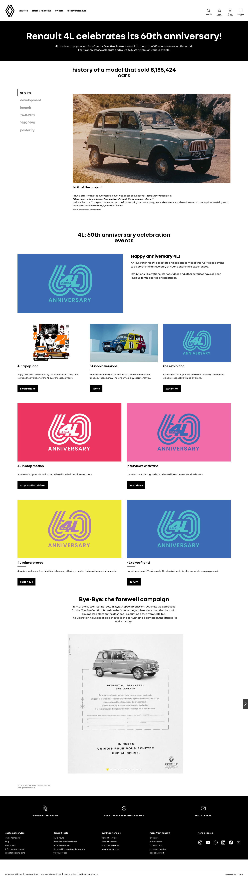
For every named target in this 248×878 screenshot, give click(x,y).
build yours (58, 837)
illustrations (27, 388)
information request (14, 849)
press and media (158, 849)
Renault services (109, 837)
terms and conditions (51, 874)
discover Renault (76, 10)
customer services (110, 845)
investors (154, 837)
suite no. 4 (26, 581)
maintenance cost (110, 849)
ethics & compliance (88, 874)
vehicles (23, 10)
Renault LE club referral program (69, 849)
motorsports (156, 841)
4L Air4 (133, 581)
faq (7, 841)
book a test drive (61, 845)
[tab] (45, 92)
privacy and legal (13, 874)
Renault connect (109, 841)
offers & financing (41, 10)
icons (96, 388)
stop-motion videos (32, 485)
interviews (136, 485)
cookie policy (70, 874)
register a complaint (15, 853)
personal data (31, 874)
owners (59, 10)
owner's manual (12, 837)
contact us (10, 845)
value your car (60, 853)
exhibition (172, 388)
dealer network (157, 853)
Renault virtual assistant (65, 841)
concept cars (156, 845)
